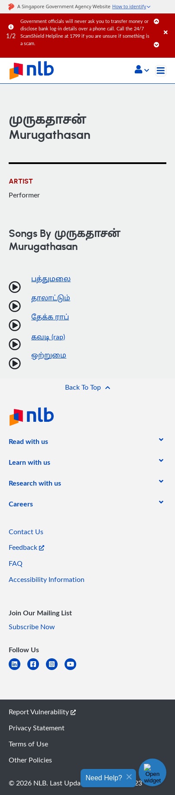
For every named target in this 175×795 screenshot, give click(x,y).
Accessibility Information (46, 579)
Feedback (26, 547)
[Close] (168, 23)
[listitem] (28, 443)
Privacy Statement (37, 728)
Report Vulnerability (42, 711)
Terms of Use (28, 744)
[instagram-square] (55, 669)
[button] (142, 70)
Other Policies (30, 760)
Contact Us (26, 531)
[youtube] (74, 669)
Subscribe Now (32, 626)
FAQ (16, 563)
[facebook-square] (36, 669)
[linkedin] (18, 669)
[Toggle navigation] (160, 70)
